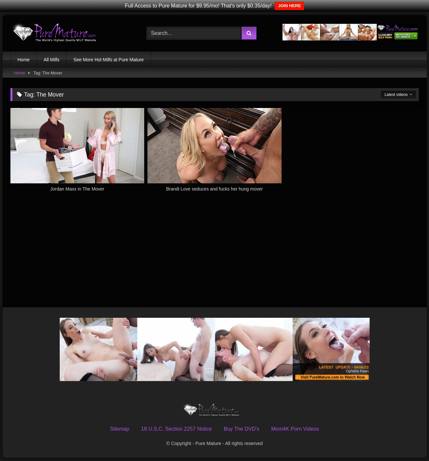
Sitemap (119, 429)
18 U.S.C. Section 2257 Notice (176, 429)
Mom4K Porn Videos (295, 429)
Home (24, 59)
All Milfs (51, 59)
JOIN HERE (289, 5)
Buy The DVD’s (241, 429)
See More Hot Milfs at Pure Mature (108, 59)
